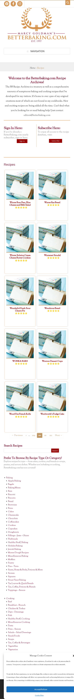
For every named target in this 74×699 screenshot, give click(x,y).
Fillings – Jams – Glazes (18, 535)
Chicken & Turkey (16, 608)
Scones (11, 573)
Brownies (12, 504)
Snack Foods (14, 635)
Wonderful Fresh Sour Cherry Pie (20, 309)
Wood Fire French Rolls (20, 414)
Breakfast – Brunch (17, 605)
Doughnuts (13, 532)
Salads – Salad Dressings (19, 632)
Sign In (22, 141)
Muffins (11, 559)
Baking (9, 477)
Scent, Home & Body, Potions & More (25, 569)
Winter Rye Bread (52, 202)
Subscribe (55, 141)
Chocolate (13, 518)
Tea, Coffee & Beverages (19, 642)
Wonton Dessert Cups (52, 361)
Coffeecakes (13, 521)
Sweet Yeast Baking (17, 580)
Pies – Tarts (13, 566)
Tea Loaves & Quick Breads (21, 583)
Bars (10, 491)
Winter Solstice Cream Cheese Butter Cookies (20, 257)
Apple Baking (14, 480)
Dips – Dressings (16, 612)
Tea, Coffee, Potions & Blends (21, 586)
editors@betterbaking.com (37, 115)
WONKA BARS (20, 361)
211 (45, 435)
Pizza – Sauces (14, 629)
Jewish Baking (14, 549)
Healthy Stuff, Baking (18, 542)
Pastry (11, 563)
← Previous (17, 435)
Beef (10, 601)
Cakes (11, 511)
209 (33, 435)
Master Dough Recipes (18, 552)
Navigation (37, 51)
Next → (58, 435)
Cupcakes (12, 528)
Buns (10, 508)
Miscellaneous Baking (18, 556)
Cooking (10, 598)
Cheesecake (13, 515)
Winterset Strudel (52, 255)
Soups (11, 639)
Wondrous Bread (52, 308)
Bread (10, 501)
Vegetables (13, 646)
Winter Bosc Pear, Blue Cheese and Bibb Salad (20, 204)
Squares (11, 576)
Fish (10, 615)
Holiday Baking (15, 545)
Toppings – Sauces (16, 590)
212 (51, 435)
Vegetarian (13, 649)
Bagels (11, 484)
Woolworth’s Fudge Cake (52, 414)
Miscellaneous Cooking (19, 622)
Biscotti (11, 494)
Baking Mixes (14, 487)
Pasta (10, 625)
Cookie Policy (39, 695)
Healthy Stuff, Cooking (19, 618)
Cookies (12, 525)
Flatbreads (13, 539)
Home (32, 68)
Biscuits (11, 498)
